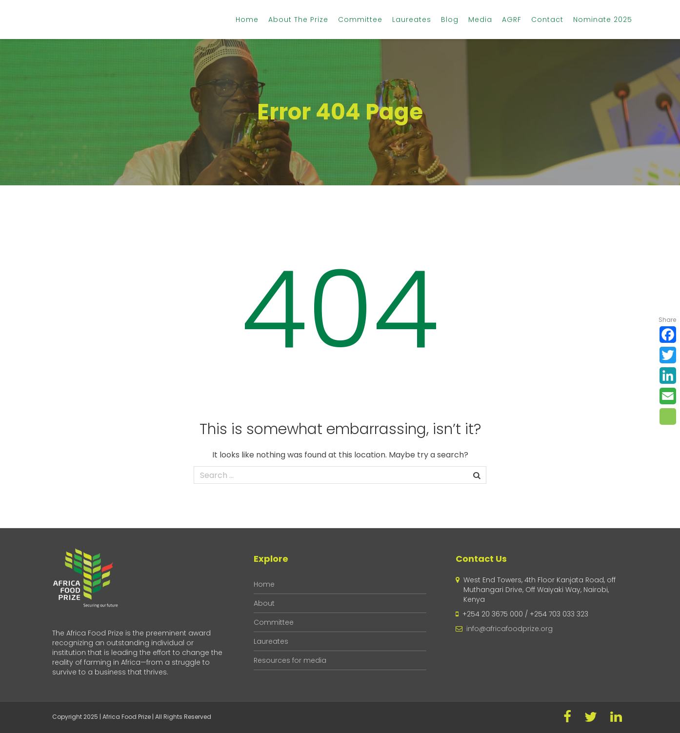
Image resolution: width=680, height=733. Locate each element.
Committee (274, 622)
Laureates (271, 641)
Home (264, 584)
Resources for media (290, 660)
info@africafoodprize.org (509, 629)
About (264, 603)
